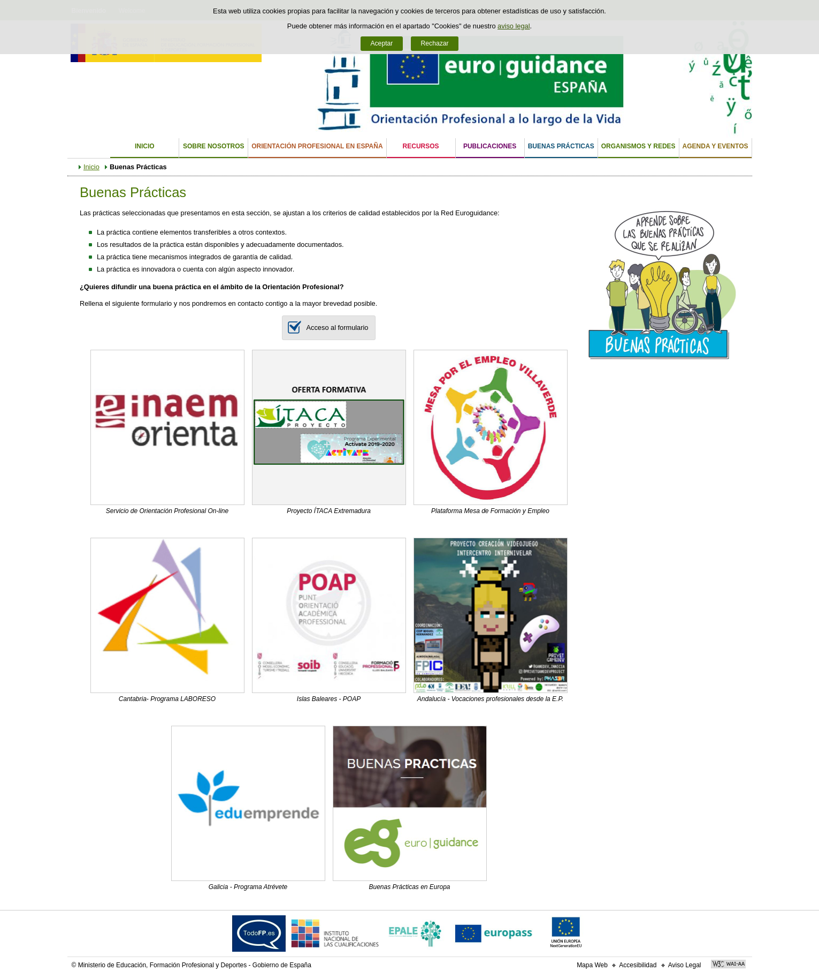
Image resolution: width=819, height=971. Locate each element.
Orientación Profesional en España (316, 146)
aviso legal (513, 26)
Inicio (145, 146)
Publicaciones (489, 146)
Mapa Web (592, 965)
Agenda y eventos (715, 146)
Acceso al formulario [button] (325, 327)
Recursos (421, 146)
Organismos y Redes (638, 146)
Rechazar (435, 43)
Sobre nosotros (213, 146)
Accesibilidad (637, 965)
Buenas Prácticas (561, 146)
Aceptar (381, 43)
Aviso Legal (684, 965)
